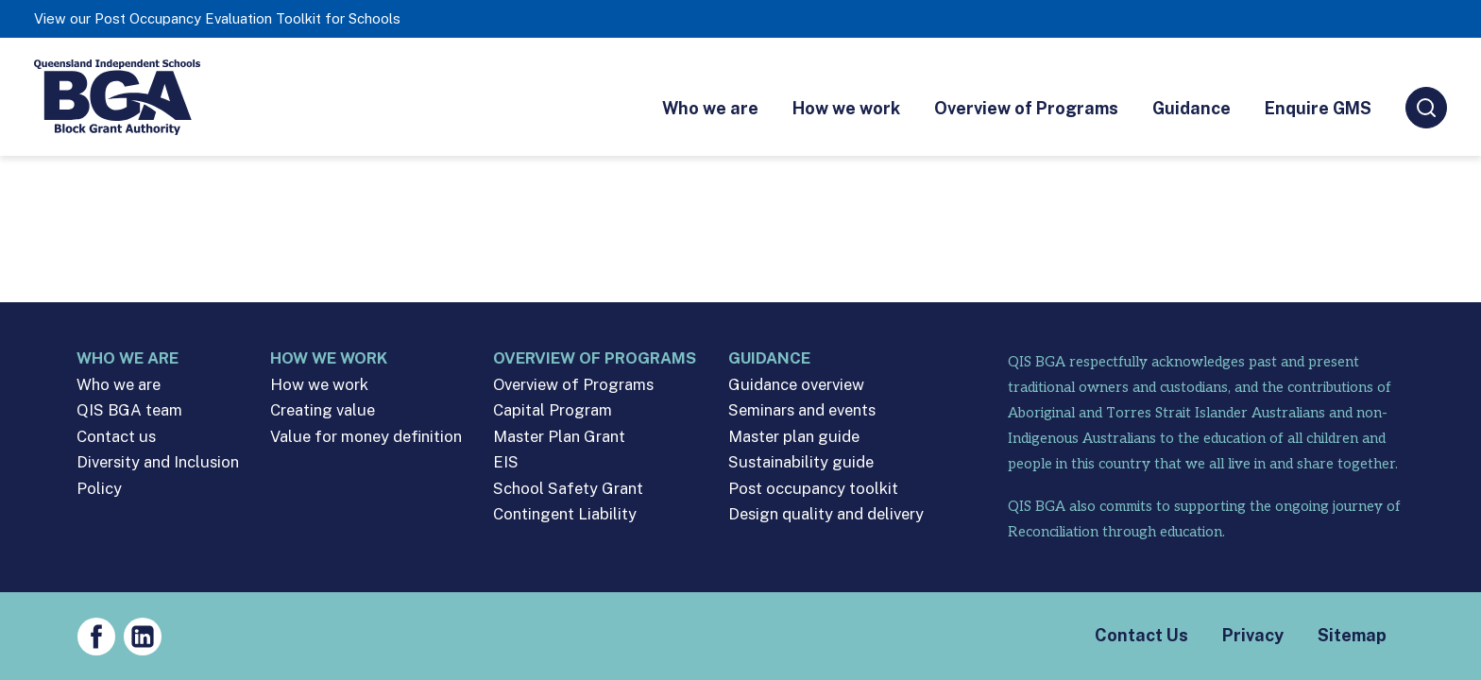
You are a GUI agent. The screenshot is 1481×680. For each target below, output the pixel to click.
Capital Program (552, 410)
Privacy (1253, 635)
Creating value (322, 410)
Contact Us (1141, 635)
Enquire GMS (1318, 108)
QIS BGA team (129, 410)
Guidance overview (796, 385)
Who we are (710, 108)
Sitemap (1352, 635)
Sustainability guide (801, 462)
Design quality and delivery (826, 514)
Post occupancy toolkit (813, 489)
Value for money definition (366, 437)
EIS (506, 462)
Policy (99, 489)
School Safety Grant (568, 489)
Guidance (1191, 108)
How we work (846, 108)
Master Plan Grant (559, 437)
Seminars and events (802, 410)
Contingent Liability (565, 514)
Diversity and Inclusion (158, 462)
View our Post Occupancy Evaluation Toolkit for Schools (217, 18)
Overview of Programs (1026, 108)
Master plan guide (794, 437)
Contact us (116, 437)
